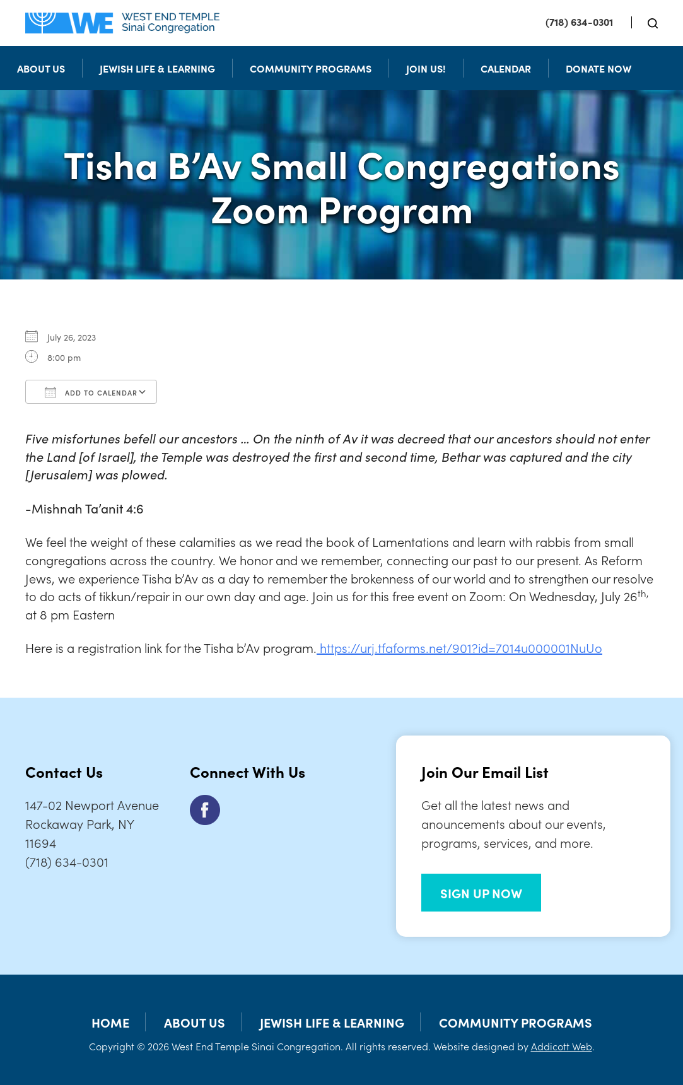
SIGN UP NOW (481, 892)
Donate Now (598, 68)
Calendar (506, 68)
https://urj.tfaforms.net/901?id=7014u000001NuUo (459, 647)
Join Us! (426, 68)
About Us (41, 68)
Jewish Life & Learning (157, 68)
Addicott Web (561, 1046)
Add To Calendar (91, 392)
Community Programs (310, 68)
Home (110, 1022)
